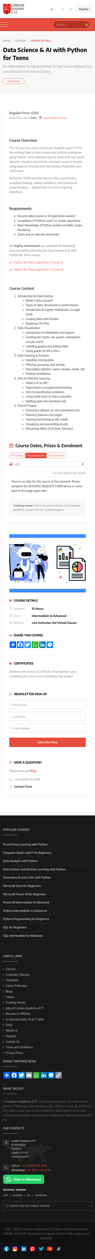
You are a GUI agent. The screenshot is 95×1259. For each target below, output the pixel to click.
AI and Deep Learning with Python (25, 844)
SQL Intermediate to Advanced (23, 935)
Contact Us (12, 1041)
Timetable (12, 980)
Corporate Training (17, 974)
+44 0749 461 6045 (38, 1170)
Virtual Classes (56, 455)
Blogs (9, 991)
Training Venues (16, 1002)
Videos (10, 997)
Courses (20, 40)
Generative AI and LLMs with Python (27, 877)
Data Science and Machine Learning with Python (34, 869)
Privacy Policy (14, 1053)
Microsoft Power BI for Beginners (24, 894)
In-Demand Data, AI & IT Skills (25, 1019)
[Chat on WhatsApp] (23, 1179)
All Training (17, 455)
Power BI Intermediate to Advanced (26, 902)
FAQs (32, 771)
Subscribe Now (47, 742)
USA (5, 1195)
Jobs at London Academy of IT (24, 1008)
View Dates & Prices (55, 117)
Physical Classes (36, 455)
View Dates (13, 81)
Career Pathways (16, 985)
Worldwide (41, 1195)
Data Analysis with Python (20, 861)
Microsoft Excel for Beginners (22, 886)
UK (28, 1195)
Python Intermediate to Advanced (25, 910)
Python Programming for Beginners (26, 919)
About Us (12, 1030)
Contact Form (23, 786)
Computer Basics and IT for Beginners (27, 852)
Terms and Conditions (19, 1047)
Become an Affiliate (18, 1013)
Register (84, 9)
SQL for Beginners (14, 927)
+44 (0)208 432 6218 (34, 1165)
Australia (17, 1195)
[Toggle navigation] (4, 25)
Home (6, 40)
